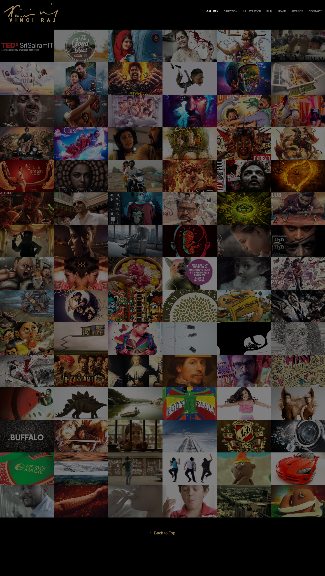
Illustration (252, 11)
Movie (282, 11)
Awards (297, 11)
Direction (230, 11)
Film (269, 11)
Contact (315, 11)
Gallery (212, 11)
